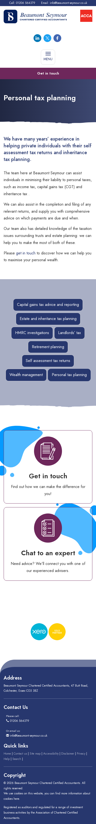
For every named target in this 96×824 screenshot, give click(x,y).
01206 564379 (25, 3)
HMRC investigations (32, 333)
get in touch (25, 253)
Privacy (81, 753)
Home (7, 753)
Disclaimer (67, 753)
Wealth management (26, 375)
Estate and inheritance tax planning (48, 318)
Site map (35, 753)
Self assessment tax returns (48, 360)
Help (7, 759)
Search (16, 759)
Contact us (20, 753)
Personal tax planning (69, 375)
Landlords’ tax (69, 333)
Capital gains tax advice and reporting (48, 304)
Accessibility (51, 753)
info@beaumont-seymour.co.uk (68, 3)
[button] (48, 73)
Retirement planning (48, 347)
